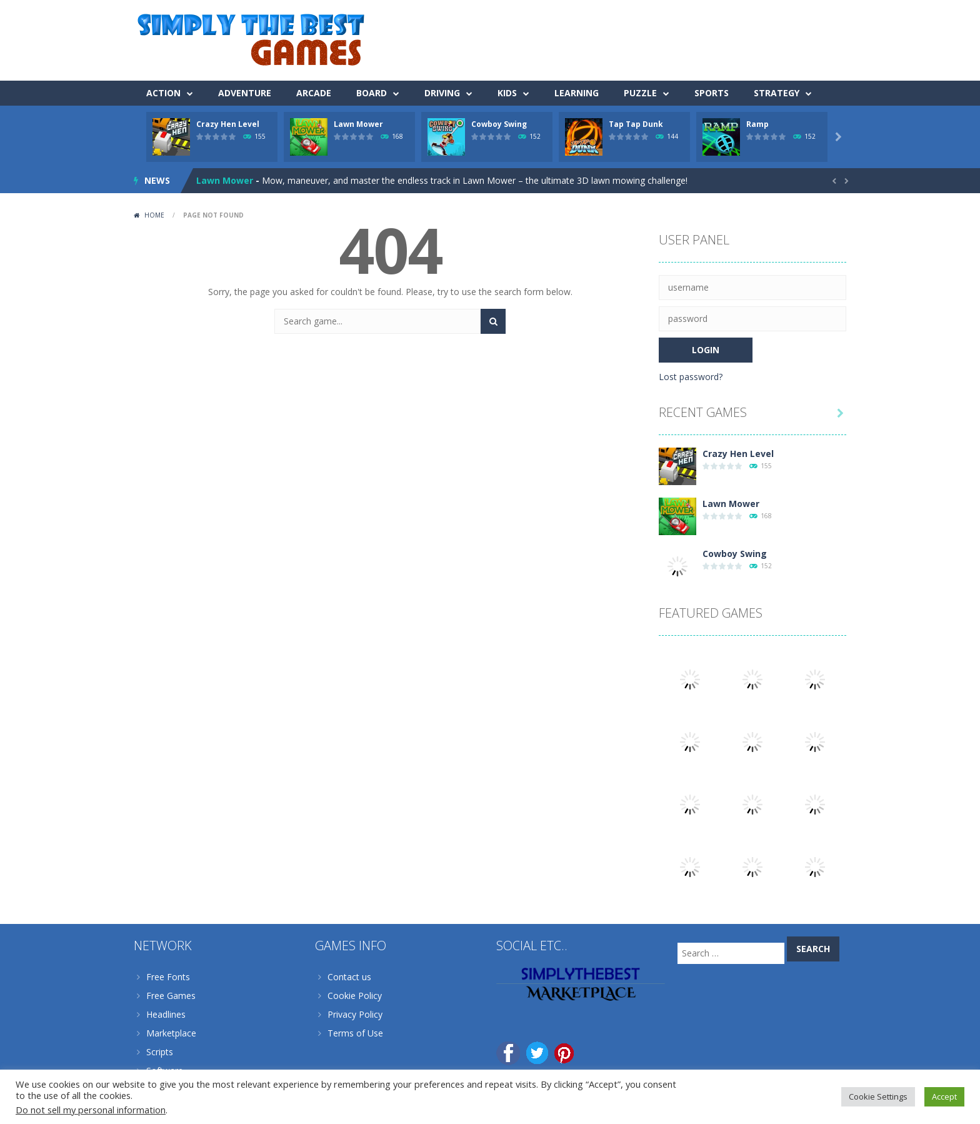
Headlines (166, 1014)
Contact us (349, 977)
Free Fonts (168, 977)
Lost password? (690, 377)
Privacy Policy (355, 1014)
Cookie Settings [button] (878, 1096)
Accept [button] (944, 1096)
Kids (507, 93)
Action (163, 93)
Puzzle (640, 93)
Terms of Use (355, 1033)
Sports (711, 93)
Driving (442, 93)
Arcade (313, 93)
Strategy (776, 93)
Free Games (171, 995)
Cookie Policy (355, 995)
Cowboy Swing (499, 124)
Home (154, 215)
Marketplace (171, 1033)
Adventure (244, 93)
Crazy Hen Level (227, 124)
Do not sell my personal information (91, 1109)
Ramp (757, 124)
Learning (576, 93)
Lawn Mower (358, 124)
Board (371, 93)
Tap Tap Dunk (636, 124)
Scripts (159, 1052)
